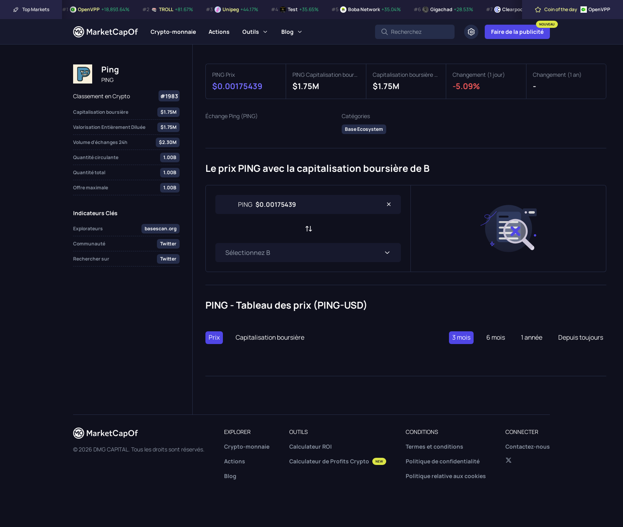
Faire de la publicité (517, 31)
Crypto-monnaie (173, 31)
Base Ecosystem (364, 129)
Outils (250, 31)
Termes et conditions (434, 446)
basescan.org (160, 228)
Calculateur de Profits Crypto (337, 461)
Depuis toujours (580, 337)
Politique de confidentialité (443, 461)
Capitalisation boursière (270, 337)
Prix (214, 337)
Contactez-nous (527, 446)
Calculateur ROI (310, 446)
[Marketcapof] (105, 31)
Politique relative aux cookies (446, 476)
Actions (219, 31)
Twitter (168, 243)
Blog (287, 31)
